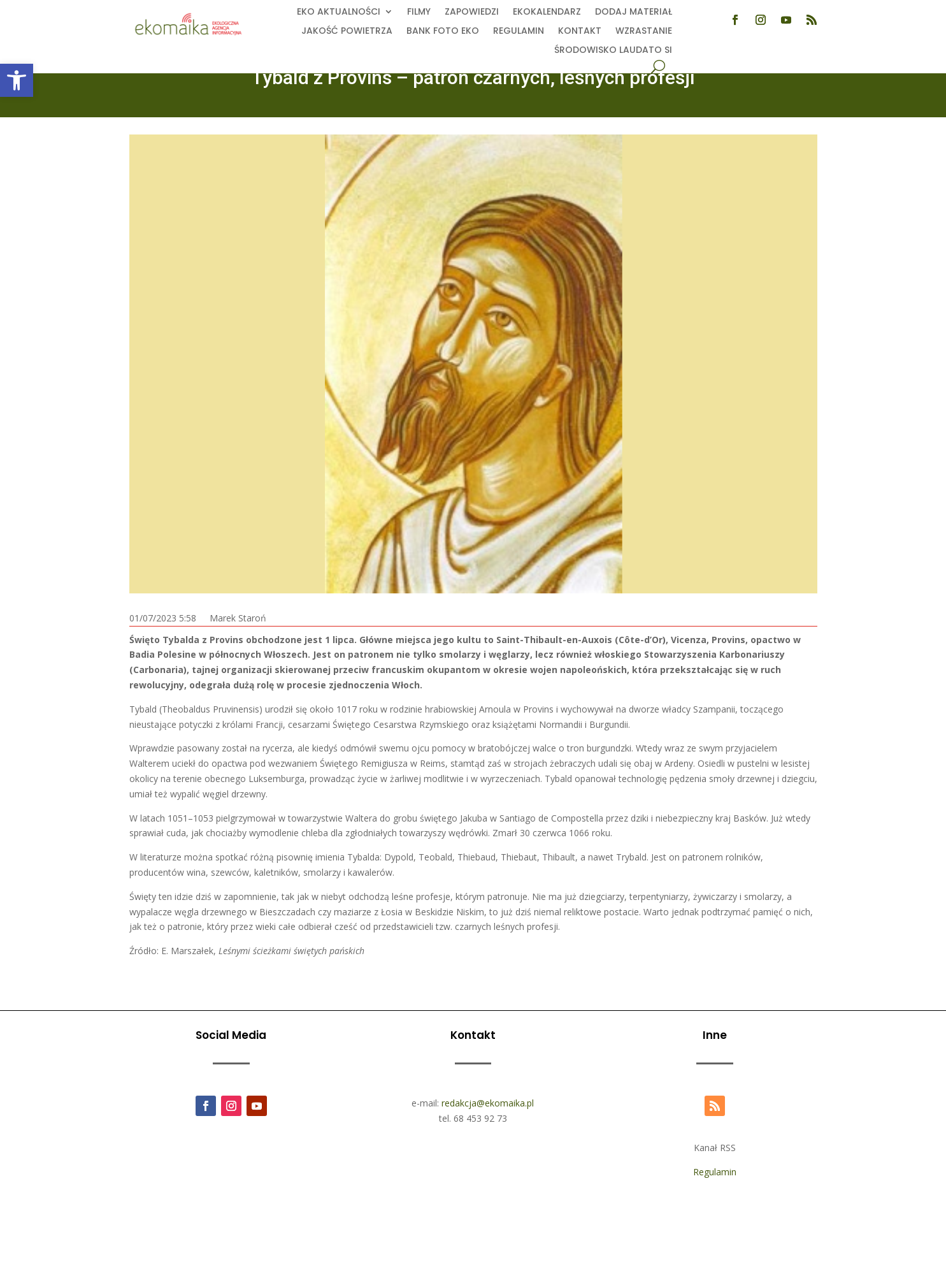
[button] (16, 80)
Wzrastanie (643, 31)
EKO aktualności (338, 12)
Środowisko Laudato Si (613, 50)
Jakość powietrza (346, 31)
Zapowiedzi (472, 12)
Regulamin (518, 31)
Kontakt (579, 31)
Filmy (419, 12)
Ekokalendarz (547, 12)
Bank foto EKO (442, 31)
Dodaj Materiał (633, 12)
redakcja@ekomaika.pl (487, 1103)
